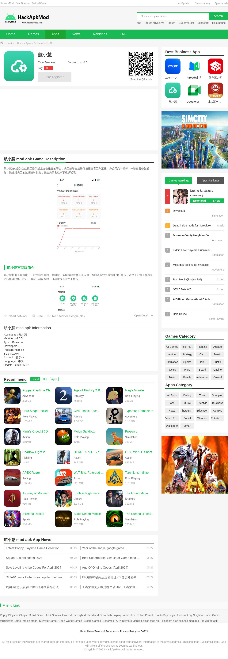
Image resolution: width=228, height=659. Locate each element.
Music (217, 354)
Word (187, 369)
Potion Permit (145, 615)
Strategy (187, 354)
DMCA (145, 631)
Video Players (172, 418)
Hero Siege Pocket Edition (37, 411)
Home (10, 34)
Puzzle (218, 362)
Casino (217, 369)
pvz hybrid (80, 615)
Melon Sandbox (84, 431)
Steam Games (92, 620)
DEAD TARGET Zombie (89, 452)
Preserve (131, 431)
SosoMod (108, 620)
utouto (171, 22)
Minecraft (203, 22)
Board (202, 369)
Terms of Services (105, 631)
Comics (217, 410)
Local (172, 403)
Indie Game (212, 615)
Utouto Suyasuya (201, 190)
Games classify (202, 3)
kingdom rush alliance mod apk (180, 620)
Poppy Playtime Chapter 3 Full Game (22, 615)
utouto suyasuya (154, 22)
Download (208, 200)
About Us (84, 631)
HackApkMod (183, 3)
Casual (217, 377)
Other (187, 425)
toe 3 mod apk (209, 620)
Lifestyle (202, 403)
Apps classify (221, 3)
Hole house (219, 22)
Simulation (172, 362)
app (139, 22)
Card (202, 354)
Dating (187, 395)
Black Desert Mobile (87, 513)
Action (172, 354)
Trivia (172, 377)
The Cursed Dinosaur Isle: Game (140, 513)
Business (38, 43)
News (76, 34)
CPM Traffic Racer (86, 411)
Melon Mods (30, 620)
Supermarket (186, 22)
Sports (187, 362)
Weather (202, 418)
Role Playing (187, 346)
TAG (123, 34)
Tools (202, 395)
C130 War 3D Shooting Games (140, 452)
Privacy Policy (128, 631)
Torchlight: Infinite (137, 472)
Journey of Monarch (35, 493)
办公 (48, 68)
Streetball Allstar (33, 513)
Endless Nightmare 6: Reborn (89, 493)
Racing (172, 369)
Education (202, 410)
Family (187, 377)
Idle (202, 362)
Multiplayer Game (10, 620)
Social (187, 418)
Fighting (202, 346)
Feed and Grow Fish (100, 615)
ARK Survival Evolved (59, 615)
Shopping (217, 395)
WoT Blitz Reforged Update (89, 472)
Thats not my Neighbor (190, 615)
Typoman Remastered (140, 411)
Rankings (100, 34)
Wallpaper (172, 425)
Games (33, 34)
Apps (55, 34)
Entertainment (217, 418)
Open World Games (70, 620)
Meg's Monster (135, 390)
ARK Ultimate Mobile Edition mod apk (138, 620)
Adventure (202, 377)
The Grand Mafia (136, 493)
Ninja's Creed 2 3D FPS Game (37, 431)
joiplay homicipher (124, 615)
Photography (187, 410)
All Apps (172, 395)
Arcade (217, 346)
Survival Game (48, 620)
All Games (172, 346)
